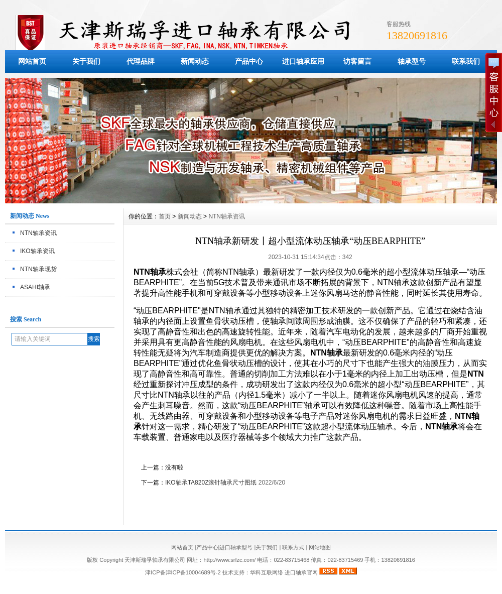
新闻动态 (195, 61)
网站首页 (32, 61)
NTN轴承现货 (38, 269)
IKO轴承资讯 (37, 251)
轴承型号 (412, 61)
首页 (165, 216)
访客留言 (357, 61)
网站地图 (320, 547)
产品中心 (249, 61)
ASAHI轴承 (35, 287)
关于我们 (86, 61)
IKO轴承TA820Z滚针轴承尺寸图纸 (211, 482)
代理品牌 (141, 61)
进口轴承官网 (301, 572)
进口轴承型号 (236, 547)
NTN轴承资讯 (38, 232)
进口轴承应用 (303, 61)
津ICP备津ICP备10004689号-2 (182, 572)
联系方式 (293, 547)
